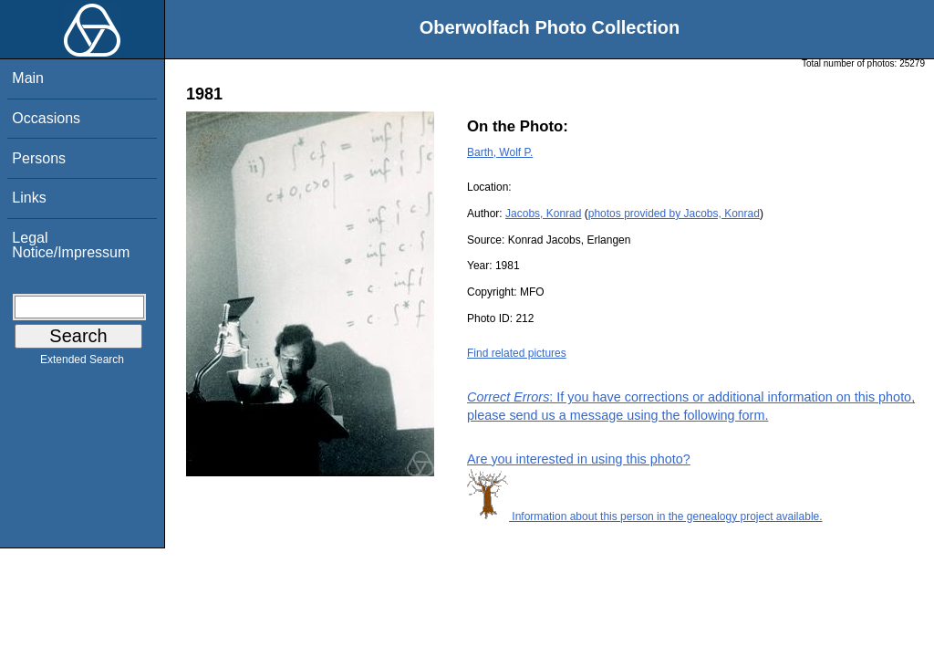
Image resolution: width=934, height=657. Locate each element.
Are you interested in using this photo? (578, 459)
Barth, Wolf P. (500, 152)
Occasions (46, 118)
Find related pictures (516, 353)
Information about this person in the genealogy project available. (645, 516)
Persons (39, 158)
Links (29, 197)
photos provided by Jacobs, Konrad (674, 213)
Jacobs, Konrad (543, 213)
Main (28, 78)
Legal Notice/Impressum (71, 245)
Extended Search (82, 363)
